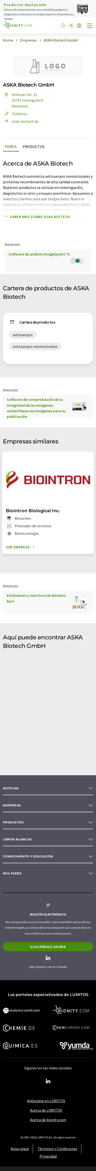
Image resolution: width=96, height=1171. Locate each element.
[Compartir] (71, 26)
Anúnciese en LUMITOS (46, 1100)
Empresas (12, 805)
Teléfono (15, 113)
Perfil (11, 146)
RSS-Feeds (12, 873)
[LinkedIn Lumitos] (48, 1081)
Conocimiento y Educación (28, 856)
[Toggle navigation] (90, 26)
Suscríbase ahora (48, 946)
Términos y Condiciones (57, 1148)
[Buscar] (63, 26)
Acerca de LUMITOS (46, 1110)
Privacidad (48, 1156)
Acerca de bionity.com (48, 1119)
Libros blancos (17, 839)
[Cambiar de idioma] (79, 26)
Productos (33, 146)
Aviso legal (20, 1148)
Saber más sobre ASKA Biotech (36, 216)
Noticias (11, 788)
